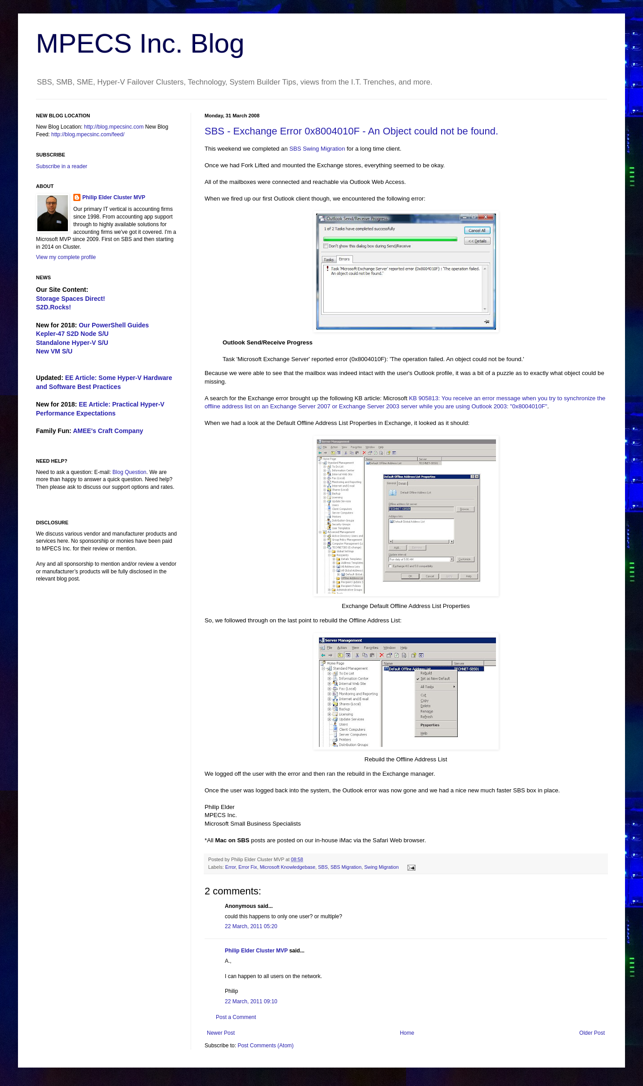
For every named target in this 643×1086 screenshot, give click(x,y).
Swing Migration (381, 867)
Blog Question (129, 472)
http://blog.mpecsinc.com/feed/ (88, 134)
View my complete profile (66, 257)
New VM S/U (54, 351)
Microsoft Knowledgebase (288, 867)
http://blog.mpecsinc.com (114, 127)
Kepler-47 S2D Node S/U (72, 333)
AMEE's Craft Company (108, 430)
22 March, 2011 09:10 (251, 1001)
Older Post (592, 1033)
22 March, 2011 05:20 (251, 926)
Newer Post (221, 1033)
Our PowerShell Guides (114, 325)
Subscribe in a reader (61, 166)
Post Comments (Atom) (265, 1045)
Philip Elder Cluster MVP (256, 950)
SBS (323, 867)
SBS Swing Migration (317, 148)
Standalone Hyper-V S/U (72, 342)
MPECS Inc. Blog (140, 43)
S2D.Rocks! (53, 307)
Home (407, 1033)
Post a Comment (236, 1017)
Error (230, 867)
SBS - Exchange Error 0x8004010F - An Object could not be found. (351, 131)
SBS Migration (346, 867)
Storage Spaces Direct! (70, 298)
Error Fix (247, 867)
